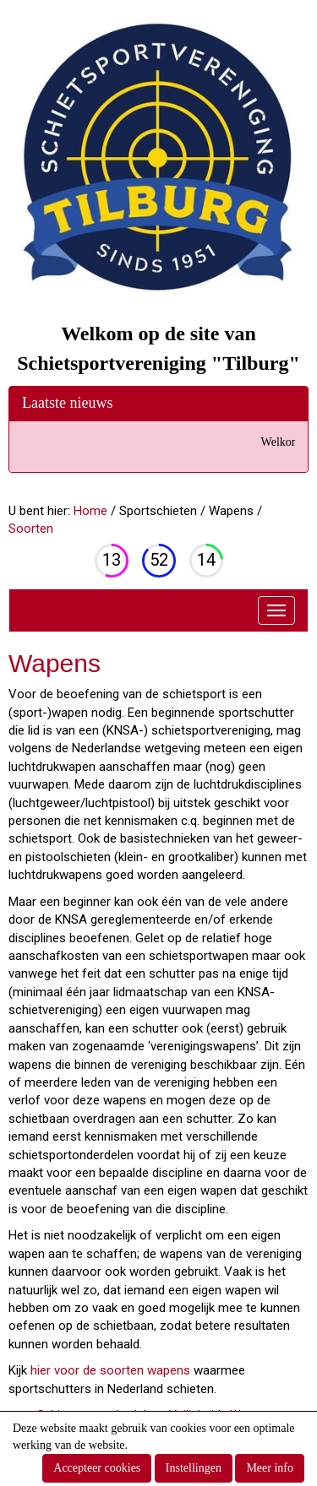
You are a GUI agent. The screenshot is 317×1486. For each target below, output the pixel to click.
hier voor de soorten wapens (108, 1370)
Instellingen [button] (193, 1468)
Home (90, 510)
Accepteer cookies (96, 1468)
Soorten (30, 528)
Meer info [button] (269, 1468)
